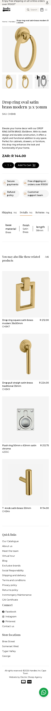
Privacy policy (9, 585)
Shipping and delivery (14, 575)
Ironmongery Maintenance (17, 595)
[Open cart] (41, 9)
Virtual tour (8, 556)
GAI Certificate (10, 600)
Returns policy (10, 590)
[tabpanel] (25, 49)
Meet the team (10, 551)
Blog (4, 561)
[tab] (9, 82)
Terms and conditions (13, 580)
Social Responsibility (13, 570)
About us (7, 546)
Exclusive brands (11, 565)
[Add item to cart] (27, 165)
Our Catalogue (10, 541)
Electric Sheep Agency (31, 677)
